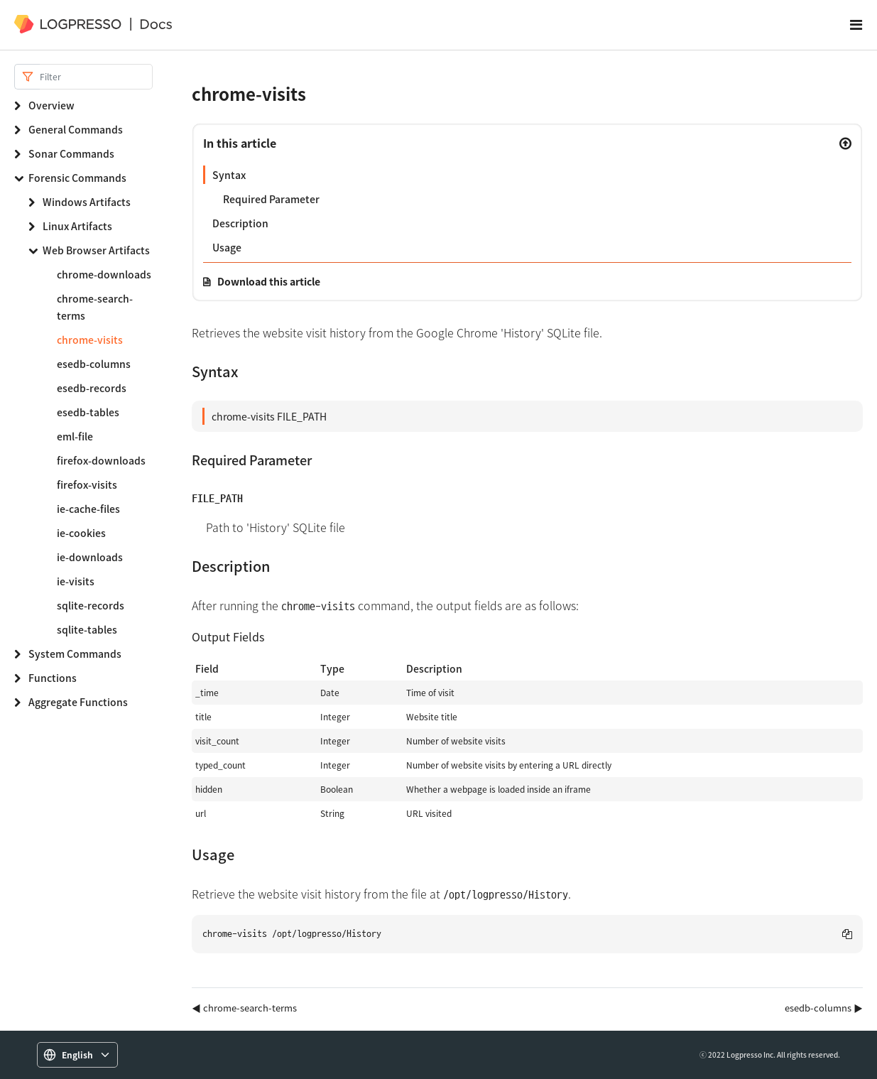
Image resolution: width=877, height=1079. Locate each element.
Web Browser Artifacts (96, 250)
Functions (52, 678)
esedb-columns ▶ (824, 1007)
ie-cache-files (88, 508)
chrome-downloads (104, 274)
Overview (51, 105)
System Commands (74, 653)
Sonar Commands (71, 153)
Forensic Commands (77, 177)
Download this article (268, 281)
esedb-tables (88, 412)
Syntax (229, 175)
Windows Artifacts (87, 202)
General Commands (75, 129)
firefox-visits (87, 484)
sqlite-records (90, 605)
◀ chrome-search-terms (244, 1007)
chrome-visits (90, 339)
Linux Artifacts (77, 226)
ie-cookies (81, 533)
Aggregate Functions (78, 702)
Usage (226, 247)
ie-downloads (90, 557)
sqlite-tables (87, 629)
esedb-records (91, 388)
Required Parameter (271, 199)
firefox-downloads (101, 460)
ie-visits (75, 581)
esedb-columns (94, 364)
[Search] (96, 77)
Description (240, 223)
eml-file (75, 436)
